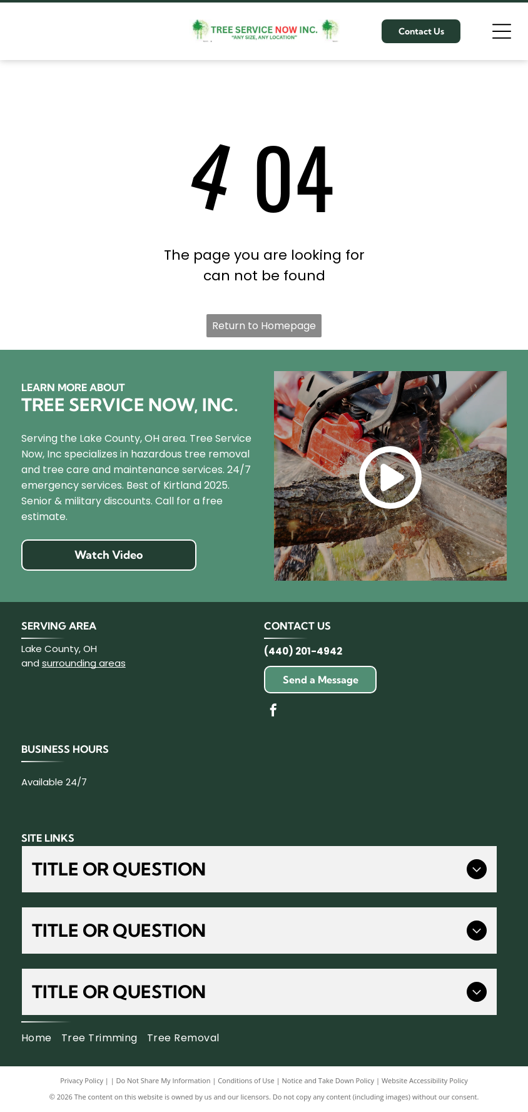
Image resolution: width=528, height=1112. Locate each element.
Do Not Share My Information (163, 1080)
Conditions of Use (246, 1080)
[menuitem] (41, 1038)
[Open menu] (501, 31)
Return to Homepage (264, 326)
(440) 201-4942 (303, 651)
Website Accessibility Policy (425, 1080)
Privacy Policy (81, 1080)
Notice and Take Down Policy (328, 1080)
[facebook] (273, 712)
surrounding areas (84, 663)
